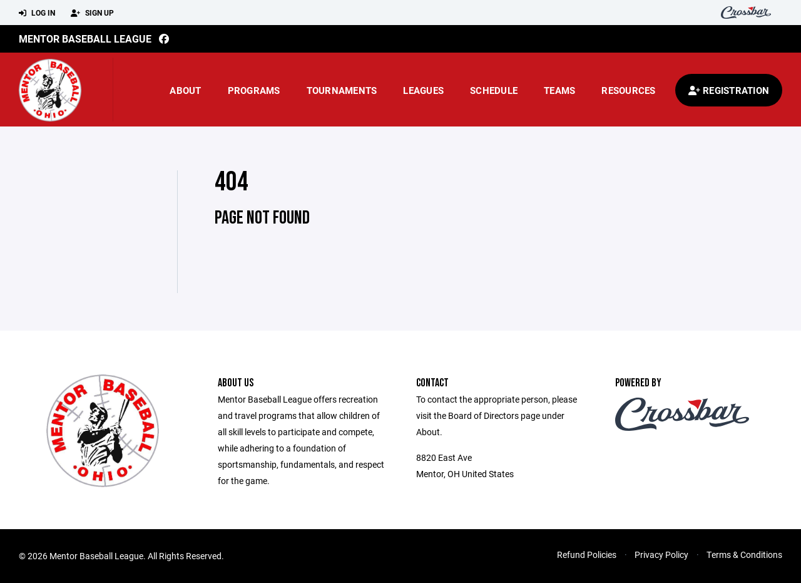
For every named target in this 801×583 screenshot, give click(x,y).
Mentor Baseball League (85, 38)
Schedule (494, 90)
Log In (37, 13)
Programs (254, 90)
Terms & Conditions (744, 554)
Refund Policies (586, 554)
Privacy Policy (661, 554)
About (185, 90)
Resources (628, 90)
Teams (559, 90)
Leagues (423, 90)
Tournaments (342, 90)
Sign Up (92, 13)
